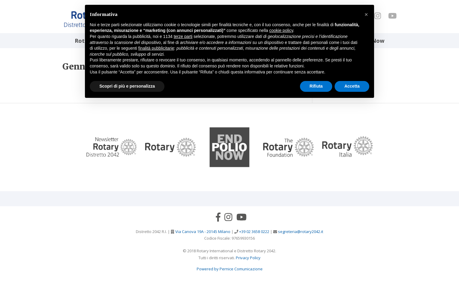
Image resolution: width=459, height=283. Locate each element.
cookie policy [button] (281, 30)
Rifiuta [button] (316, 86)
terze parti (183, 36)
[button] (366, 14)
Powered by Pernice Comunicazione (230, 269)
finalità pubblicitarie (156, 48)
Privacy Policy (248, 257)
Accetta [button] (352, 86)
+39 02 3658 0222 (253, 231)
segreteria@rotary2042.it (300, 231)
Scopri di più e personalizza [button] (127, 86)
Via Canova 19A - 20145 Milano (202, 231)
